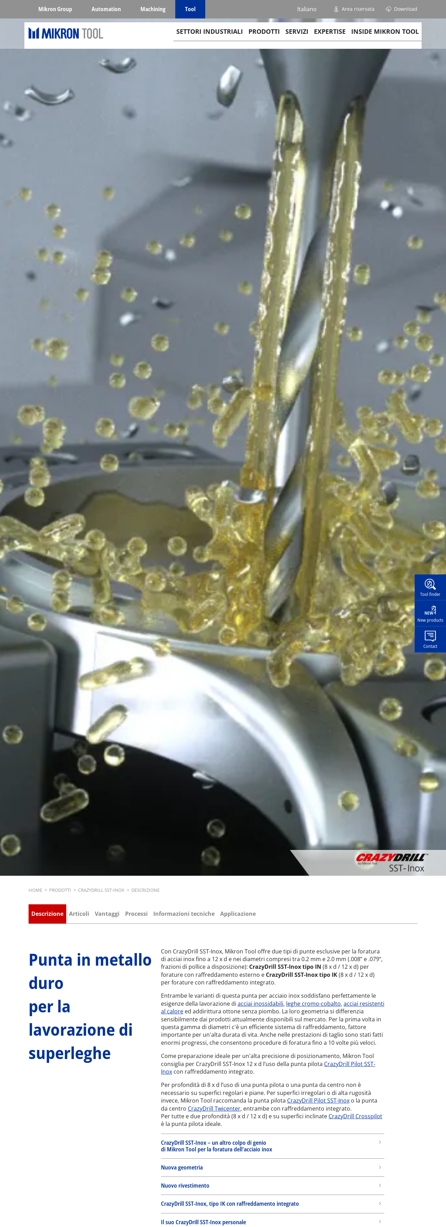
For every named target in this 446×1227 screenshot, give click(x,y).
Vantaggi (107, 914)
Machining (153, 9)
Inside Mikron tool (385, 38)
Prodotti (264, 38)
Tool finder (430, 594)
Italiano (307, 9)
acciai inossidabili (260, 1003)
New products (430, 620)
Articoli (79, 914)
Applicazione (238, 914)
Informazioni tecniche (184, 914)
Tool (190, 9)
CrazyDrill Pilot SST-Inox (318, 1100)
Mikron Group (55, 9)
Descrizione (47, 914)
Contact (430, 646)
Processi (136, 914)
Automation (106, 9)
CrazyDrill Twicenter (214, 1108)
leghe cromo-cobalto (313, 1003)
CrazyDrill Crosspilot (355, 1116)
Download (405, 9)
